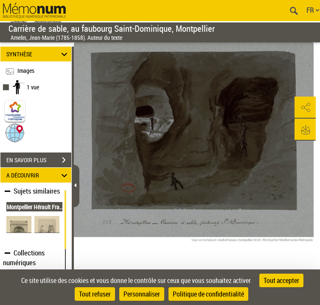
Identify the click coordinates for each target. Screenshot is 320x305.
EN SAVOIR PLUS (38, 160)
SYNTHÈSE (38, 54)
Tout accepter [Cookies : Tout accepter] (281, 280)
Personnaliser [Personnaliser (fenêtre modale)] (142, 294)
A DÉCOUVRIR (38, 175)
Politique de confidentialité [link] (208, 294)
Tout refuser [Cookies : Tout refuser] (95, 294)
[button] (14, 132)
